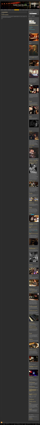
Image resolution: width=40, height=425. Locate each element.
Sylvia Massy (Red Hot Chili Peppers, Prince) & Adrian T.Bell (33, 163)
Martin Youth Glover (31, 377)
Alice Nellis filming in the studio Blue (33, 306)
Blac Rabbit (30, 101)
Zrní (29, 363)
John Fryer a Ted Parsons (32, 382)
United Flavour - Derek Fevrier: (32, 401)
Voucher (30, 32)
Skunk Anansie (30, 147)
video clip (33, 57)
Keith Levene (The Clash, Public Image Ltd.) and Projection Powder (33, 248)
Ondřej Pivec (30, 131)
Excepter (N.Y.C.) (31, 339)
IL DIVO (30, 403)
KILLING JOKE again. (31, 399)
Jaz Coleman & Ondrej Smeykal (32, 349)
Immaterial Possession (31, 68)
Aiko (29, 59)
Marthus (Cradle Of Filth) (32, 386)
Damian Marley (30, 193)
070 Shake (30, 84)
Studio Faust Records (20, 5)
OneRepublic (30, 207)
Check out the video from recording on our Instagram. (33, 160)
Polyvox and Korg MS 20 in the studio (33, 310)
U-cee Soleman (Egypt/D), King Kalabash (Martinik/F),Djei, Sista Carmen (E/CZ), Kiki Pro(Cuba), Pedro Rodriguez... (33, 390)
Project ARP (30, 333)
